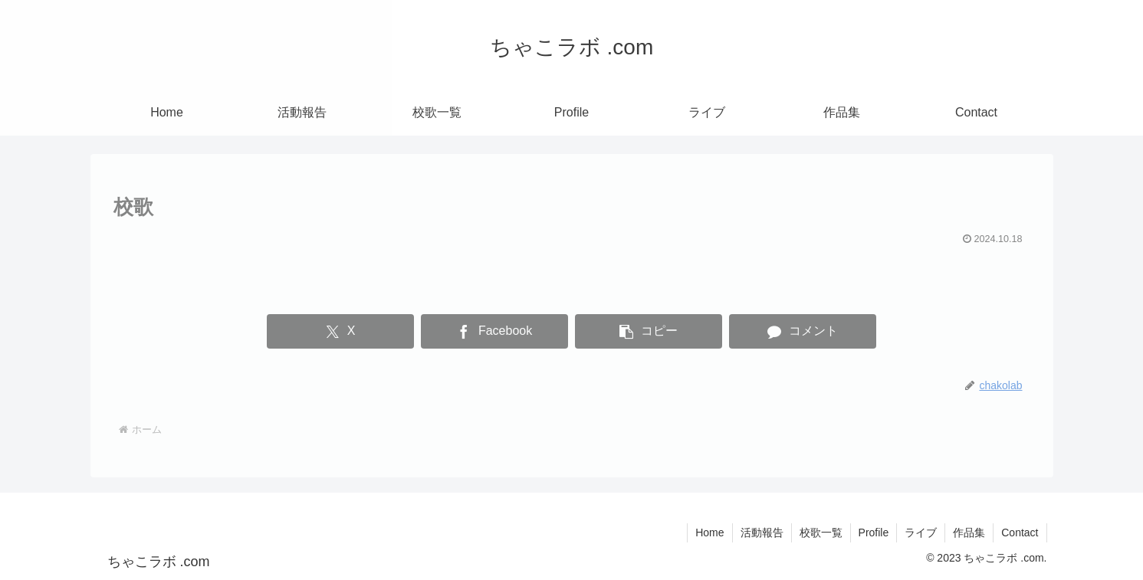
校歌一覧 (821, 532)
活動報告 (762, 532)
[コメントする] (802, 331)
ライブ (921, 532)
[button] (648, 331)
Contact (1019, 532)
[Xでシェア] (340, 331)
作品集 (969, 532)
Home (709, 532)
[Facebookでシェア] (494, 331)
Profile (874, 532)
